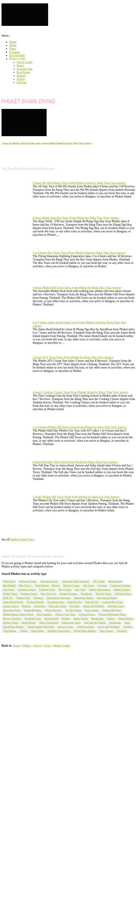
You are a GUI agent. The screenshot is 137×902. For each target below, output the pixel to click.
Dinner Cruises (122, 589)
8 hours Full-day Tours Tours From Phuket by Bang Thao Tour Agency (75, 462)
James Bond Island (13, 602)
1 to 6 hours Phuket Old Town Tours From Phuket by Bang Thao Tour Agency (80, 427)
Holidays (39, 598)
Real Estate (23, 72)
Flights (21, 79)
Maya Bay (40, 606)
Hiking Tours (23, 598)
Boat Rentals (42, 585)
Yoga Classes (106, 631)
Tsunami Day (25, 69)
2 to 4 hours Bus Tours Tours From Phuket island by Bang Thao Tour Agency (79, 252)
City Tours (9, 589)
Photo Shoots (92, 610)
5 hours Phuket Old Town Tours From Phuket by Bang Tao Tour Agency (76, 496)
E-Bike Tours (10, 593)
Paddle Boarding (33, 610)
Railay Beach (80, 618)
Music (20, 65)
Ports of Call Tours (65, 614)
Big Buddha (9, 585)
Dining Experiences (100, 589)
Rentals (21, 75)
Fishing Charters (69, 593)
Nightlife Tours (115, 606)
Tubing (24, 631)
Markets (26, 606)
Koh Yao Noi (75, 602)
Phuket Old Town (112, 610)
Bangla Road (115, 581)
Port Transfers (44, 614)
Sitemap (21, 82)
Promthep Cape (33, 618)
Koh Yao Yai (92, 602)
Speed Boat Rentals (13, 626)
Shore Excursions (48, 622)
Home (12, 42)
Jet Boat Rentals (35, 602)
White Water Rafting (85, 631)
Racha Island (52, 618)
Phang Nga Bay (53, 610)
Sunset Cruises (66, 626)
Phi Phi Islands (73, 610)
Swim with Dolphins (109, 626)
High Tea (8, 598)
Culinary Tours (47, 589)
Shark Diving (29, 622)
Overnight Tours (12, 610)
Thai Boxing (10, 631)
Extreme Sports (29, 593)
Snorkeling (115, 622)
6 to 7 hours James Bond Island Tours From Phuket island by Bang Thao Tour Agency (79, 324)
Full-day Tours (104, 593)
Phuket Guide (17, 58)
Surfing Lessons (86, 626)
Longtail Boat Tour (112, 602)
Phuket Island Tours (22, 539)
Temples (128, 626)
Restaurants (97, 618)
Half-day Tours (123, 593)
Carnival (102, 585)
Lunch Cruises (11, 606)
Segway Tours (11, 622)
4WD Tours (9, 581)
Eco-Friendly (17, 55)
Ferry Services (49, 593)
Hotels (38, 645)
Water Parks (37, 631)
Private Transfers (12, 618)
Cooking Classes (27, 589)
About (13, 45)
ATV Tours (99, 581)
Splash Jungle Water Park (41, 626)
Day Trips (80, 589)
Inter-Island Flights (107, 598)
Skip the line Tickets (95, 622)
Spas (127, 622)
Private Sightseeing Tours (112, 614)
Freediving (87, 593)
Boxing (56, 585)
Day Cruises (65, 589)
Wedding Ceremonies (59, 631)
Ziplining (122, 631)
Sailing (111, 618)
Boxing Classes (71, 585)
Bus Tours (89, 585)
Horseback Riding (84, 598)
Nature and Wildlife (94, 606)
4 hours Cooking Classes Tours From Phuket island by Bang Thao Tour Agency (80, 392)
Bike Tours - (25, 585)
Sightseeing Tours (71, 622)
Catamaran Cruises (120, 585)
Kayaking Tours (56, 602)
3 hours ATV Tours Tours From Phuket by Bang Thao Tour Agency (73, 357)
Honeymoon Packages (59, 598)
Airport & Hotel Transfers (75, 581)
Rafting (66, 618)
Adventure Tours (28, 581)
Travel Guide (24, 62)
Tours (12, 48)
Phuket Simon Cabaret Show (18, 614)
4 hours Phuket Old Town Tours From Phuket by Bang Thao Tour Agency (77, 287)
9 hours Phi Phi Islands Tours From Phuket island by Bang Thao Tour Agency (79, 183)
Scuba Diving (125, 618)
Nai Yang (75, 606)
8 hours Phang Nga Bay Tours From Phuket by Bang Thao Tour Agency (76, 217)
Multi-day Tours (58, 606)
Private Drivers (87, 614)
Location (14, 52)
